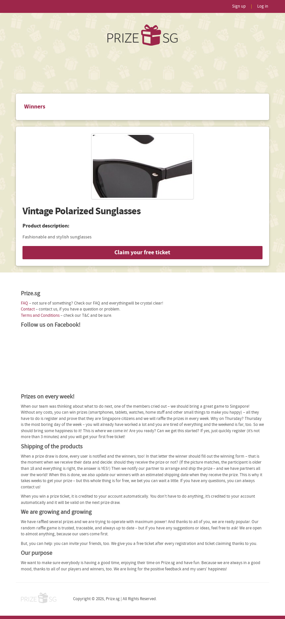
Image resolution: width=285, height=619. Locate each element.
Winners (34, 107)
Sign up (239, 6)
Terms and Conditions (40, 315)
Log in (262, 6)
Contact (28, 309)
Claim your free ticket (142, 252)
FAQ (24, 303)
